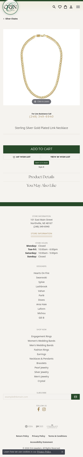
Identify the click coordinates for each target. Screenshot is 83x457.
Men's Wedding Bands (41, 345)
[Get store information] (41, 233)
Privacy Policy (38, 436)
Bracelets (41, 363)
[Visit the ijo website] (39, 426)
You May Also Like (41, 186)
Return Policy (22, 436)
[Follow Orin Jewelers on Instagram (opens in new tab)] (44, 409)
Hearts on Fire (41, 273)
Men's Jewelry (41, 376)
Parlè (41, 295)
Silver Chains (11, 18)
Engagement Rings (41, 336)
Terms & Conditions (57, 436)
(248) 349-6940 (41, 117)
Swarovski (41, 277)
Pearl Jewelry (41, 367)
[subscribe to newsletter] (75, 397)
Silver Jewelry (41, 372)
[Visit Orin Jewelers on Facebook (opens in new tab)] (38, 409)
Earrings (41, 354)
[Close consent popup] (62, 452)
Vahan (41, 290)
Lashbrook (41, 286)
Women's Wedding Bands (41, 340)
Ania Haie (41, 304)
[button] (54, 7)
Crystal (41, 380)
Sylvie (41, 281)
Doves (41, 299)
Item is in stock (41, 162)
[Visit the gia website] (29, 426)
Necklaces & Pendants (42, 358)
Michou (41, 313)
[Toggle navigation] (78, 7)
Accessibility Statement (41, 442)
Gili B (41, 317)
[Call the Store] (41, 226)
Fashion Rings (41, 349)
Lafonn (41, 308)
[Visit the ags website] (52, 426)
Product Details (41, 177)
